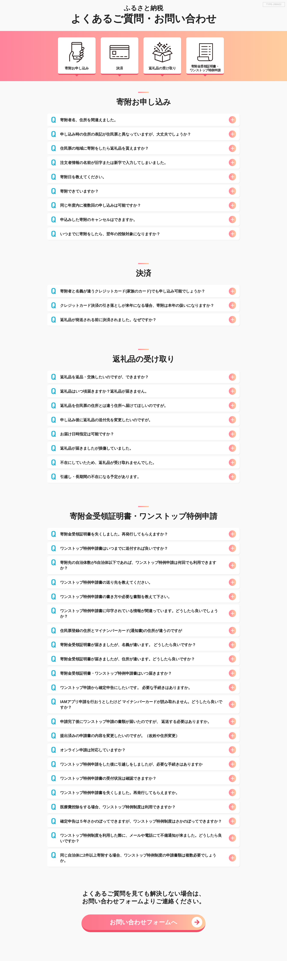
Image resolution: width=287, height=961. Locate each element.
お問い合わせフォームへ (143, 922)
